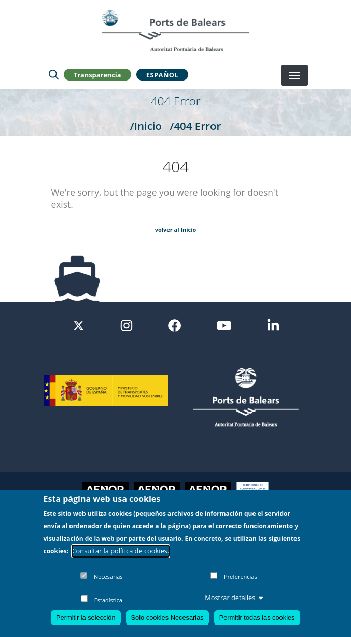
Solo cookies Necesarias (167, 618)
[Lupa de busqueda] (54, 74)
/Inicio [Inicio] (146, 125)
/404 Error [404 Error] (195, 125)
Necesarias (108, 577)
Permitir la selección (86, 618)
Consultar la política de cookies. (121, 551)
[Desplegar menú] (294, 75)
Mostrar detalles (234, 598)
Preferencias (240, 577)
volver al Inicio (175, 229)
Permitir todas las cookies (257, 618)
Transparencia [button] (97, 74)
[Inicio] (175, 30)
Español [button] (162, 74)
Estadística (108, 600)
